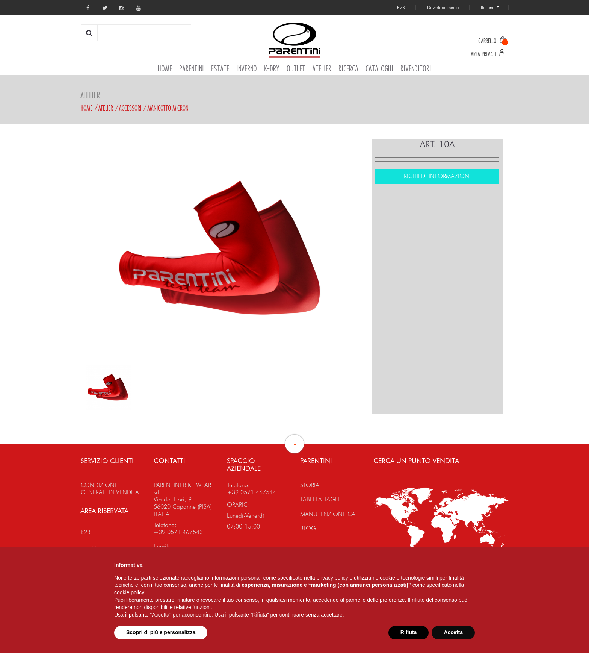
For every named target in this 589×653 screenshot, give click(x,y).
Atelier (105, 108)
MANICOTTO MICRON (168, 108)
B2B (85, 532)
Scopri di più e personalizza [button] (160, 632)
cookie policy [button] (129, 592)
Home (86, 108)
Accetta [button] (453, 632)
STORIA (309, 485)
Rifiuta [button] (408, 632)
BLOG (308, 528)
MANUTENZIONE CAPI (330, 514)
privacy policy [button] (332, 578)
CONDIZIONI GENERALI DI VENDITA (109, 489)
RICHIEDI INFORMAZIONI (437, 176)
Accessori (130, 108)
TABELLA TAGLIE (321, 499)
